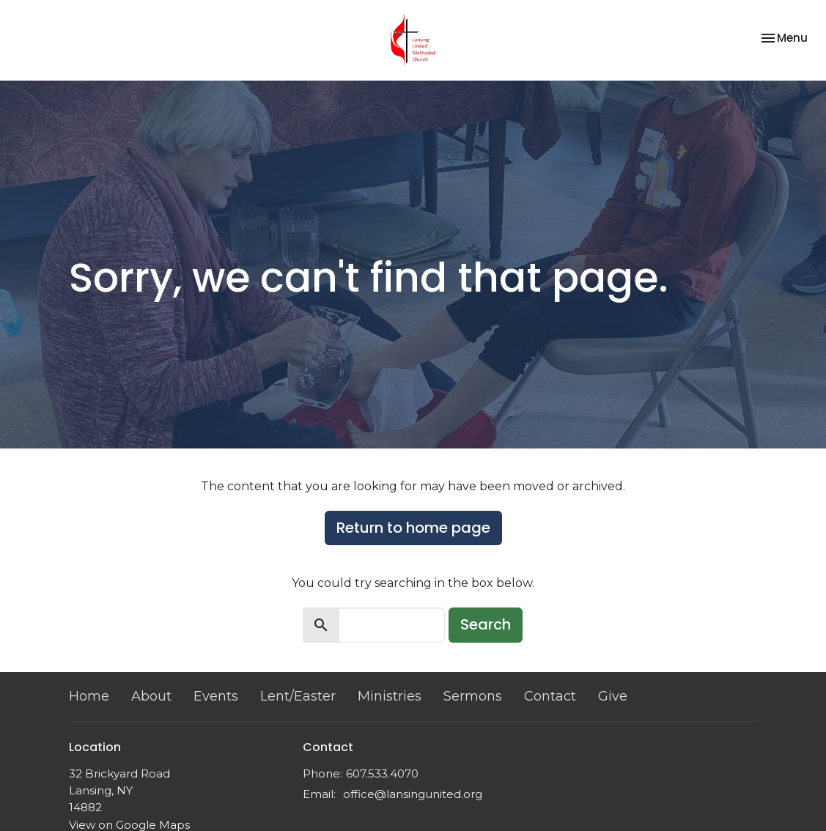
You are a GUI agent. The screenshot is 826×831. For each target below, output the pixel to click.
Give (612, 696)
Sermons (472, 696)
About (151, 696)
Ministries (389, 696)
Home (89, 696)
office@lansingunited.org (412, 794)
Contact (550, 696)
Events (215, 696)
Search (485, 624)
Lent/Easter (298, 696)
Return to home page (413, 527)
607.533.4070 (382, 773)
